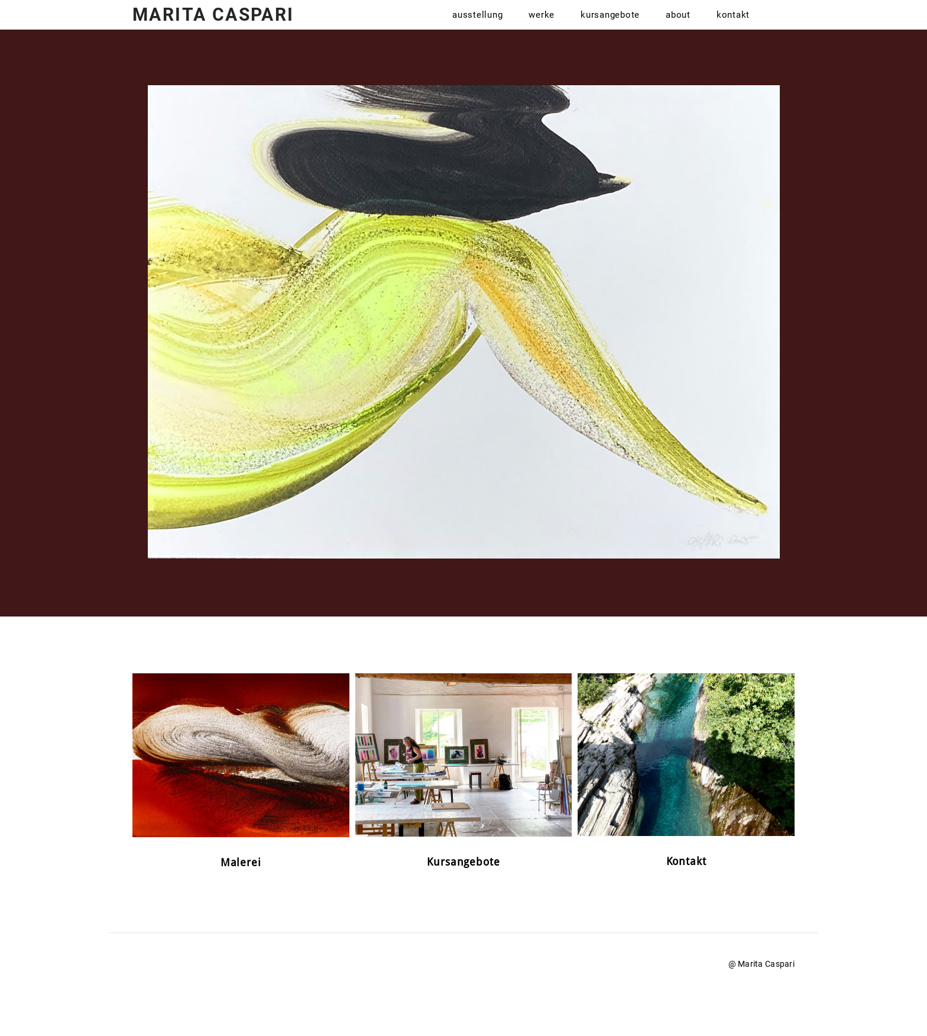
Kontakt (733, 29)
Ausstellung (477, 29)
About (678, 29)
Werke (542, 29)
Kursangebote (610, 29)
